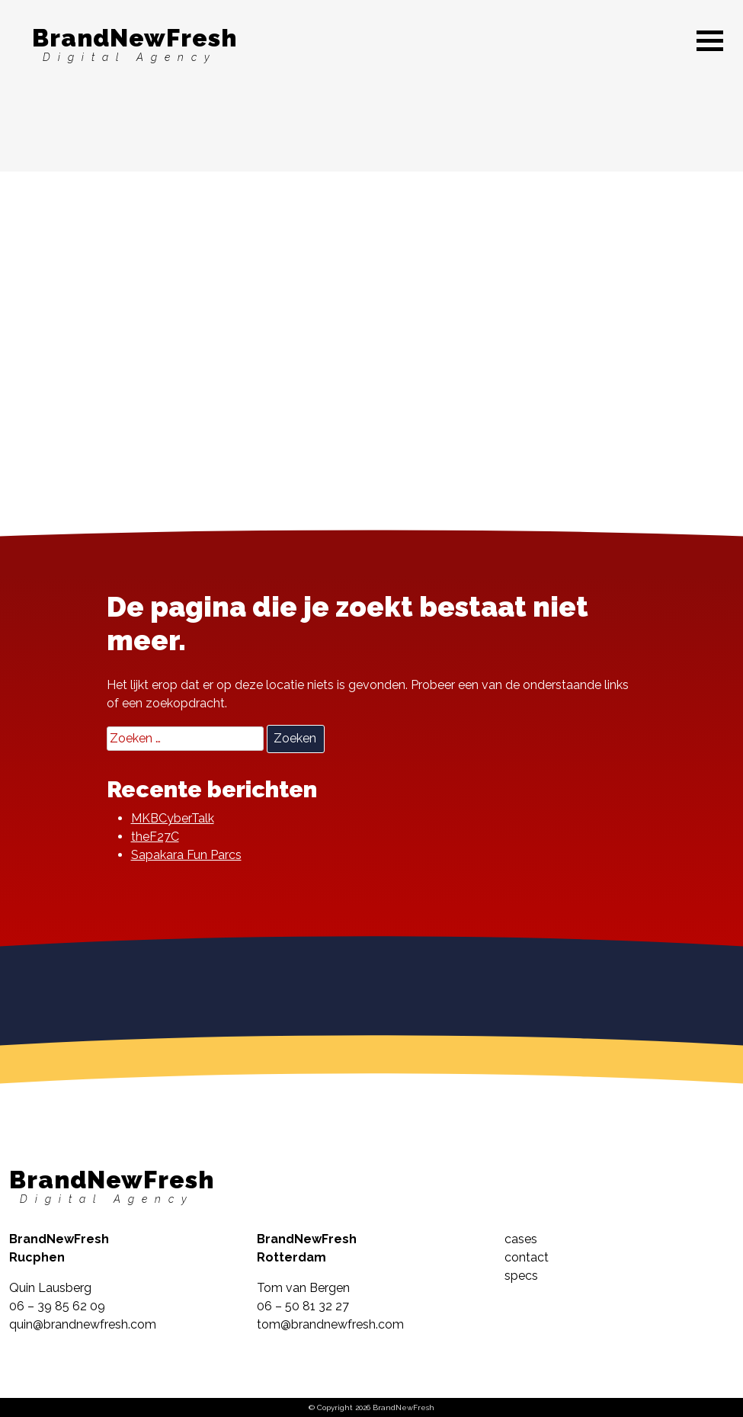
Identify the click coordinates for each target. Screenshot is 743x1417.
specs (521, 1275)
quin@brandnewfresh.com (82, 1324)
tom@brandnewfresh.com (330, 1324)
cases (520, 1239)
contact (526, 1257)
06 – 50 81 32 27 (303, 1306)
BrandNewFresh (134, 43)
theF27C (155, 836)
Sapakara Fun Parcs (186, 855)
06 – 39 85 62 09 (57, 1306)
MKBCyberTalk (172, 818)
